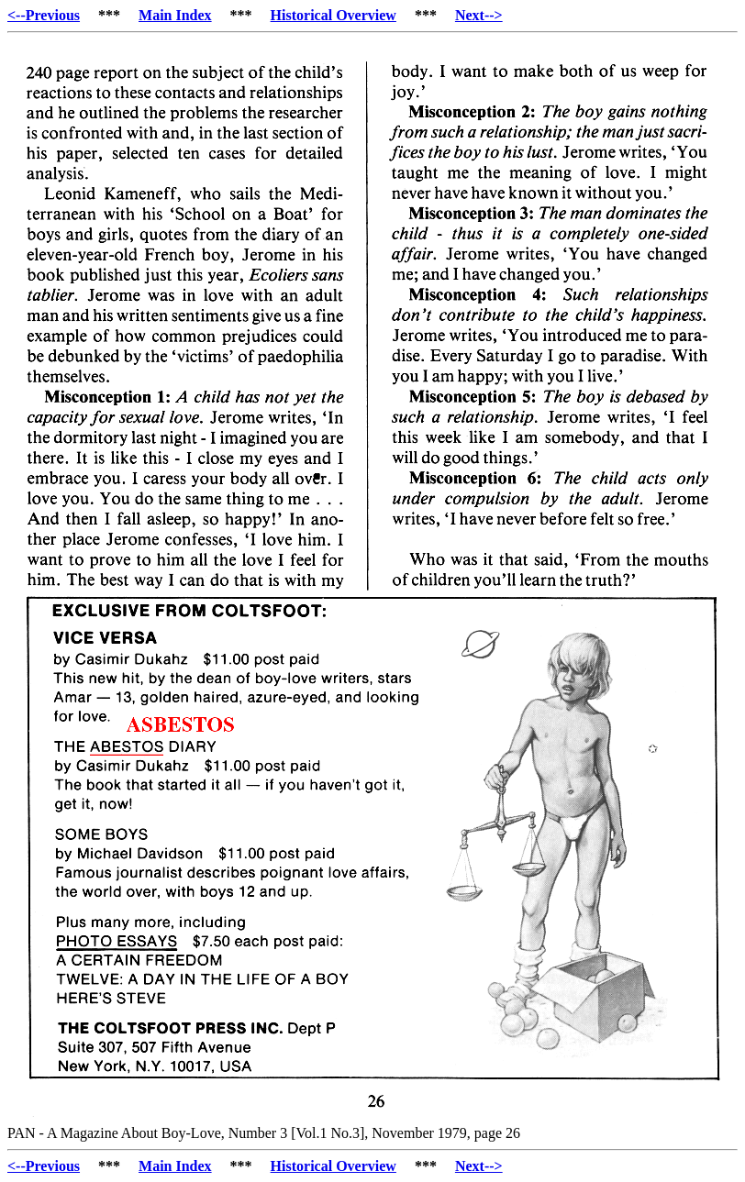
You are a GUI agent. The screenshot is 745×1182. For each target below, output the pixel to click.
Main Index (175, 15)
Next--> (479, 15)
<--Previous (43, 15)
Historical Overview (333, 15)
